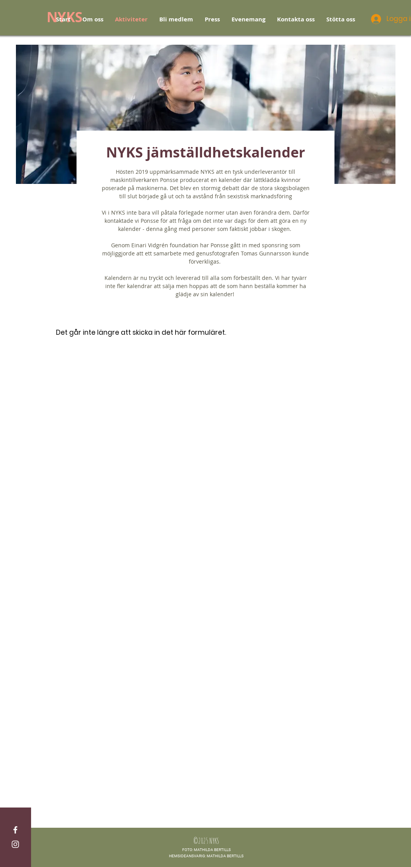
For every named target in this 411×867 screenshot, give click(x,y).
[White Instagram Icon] (15, 844)
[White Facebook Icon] (15, 830)
